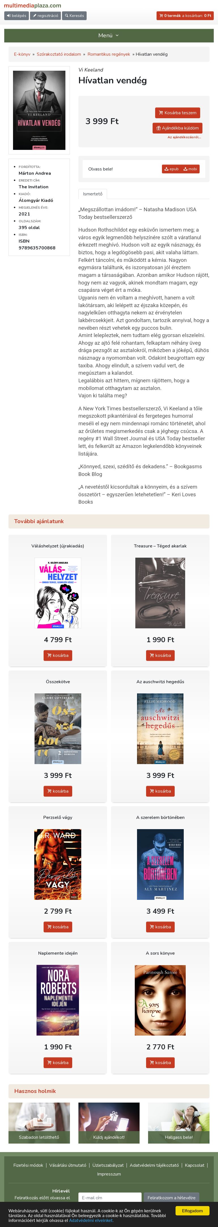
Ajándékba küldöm (177, 128)
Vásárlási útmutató (67, 1165)
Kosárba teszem (177, 113)
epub (171, 169)
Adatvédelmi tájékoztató (154, 1165)
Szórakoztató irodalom (59, 54)
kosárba (58, 655)
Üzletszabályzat (108, 1165)
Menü (109, 35)
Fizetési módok (28, 1165)
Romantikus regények (108, 54)
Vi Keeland (90, 69)
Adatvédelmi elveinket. (91, 1221)
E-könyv (22, 54)
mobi (190, 169)
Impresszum (109, 1174)
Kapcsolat (194, 1165)
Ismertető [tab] (92, 194)
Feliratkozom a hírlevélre (172, 1198)
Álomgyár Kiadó (36, 200)
